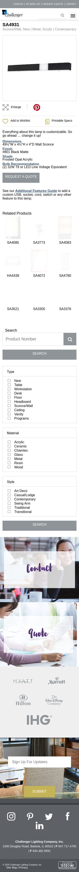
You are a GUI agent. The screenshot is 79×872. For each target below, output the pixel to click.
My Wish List (33, 4)
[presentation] (39, 701)
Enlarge (16, 107)
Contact (71, 4)
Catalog (18, 4)
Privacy (23, 793)
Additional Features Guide (36, 191)
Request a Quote (53, 4)
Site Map (11, 793)
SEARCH (40, 279)
